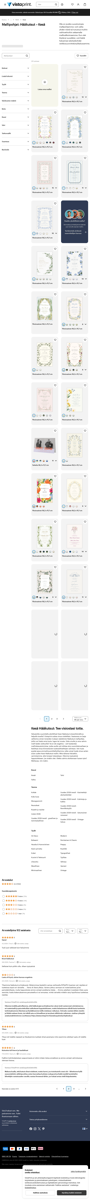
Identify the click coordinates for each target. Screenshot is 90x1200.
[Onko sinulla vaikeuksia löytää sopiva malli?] (74, 221)
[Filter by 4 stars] (3, 900)
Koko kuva (35, 797)
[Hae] (56, 4)
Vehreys (63, 862)
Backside (5, 150)
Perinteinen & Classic (68, 840)
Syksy (33, 780)
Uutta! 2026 (36, 814)
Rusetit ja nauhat (37, 810)
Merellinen (35, 866)
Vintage (63, 870)
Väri (3, 125)
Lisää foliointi (7, 76)
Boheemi (34, 840)
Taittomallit (6, 133)
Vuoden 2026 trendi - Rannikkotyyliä (68, 807)
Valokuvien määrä (9, 101)
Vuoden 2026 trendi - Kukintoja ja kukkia (73, 800)
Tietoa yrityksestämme (58, 1119)
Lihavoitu (34, 862)
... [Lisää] (11, 20)
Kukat (33, 853)
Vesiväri (63, 866)
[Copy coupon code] (59, 12)
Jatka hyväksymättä (78, 1171)
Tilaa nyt (75, 12)
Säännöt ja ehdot (44, 1156)
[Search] (60, 931)
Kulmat (4, 68)
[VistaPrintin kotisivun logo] (19, 4)
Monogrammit (36, 801)
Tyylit (4, 84)
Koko (4, 109)
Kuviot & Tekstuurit (38, 857)
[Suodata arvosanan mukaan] (69, 930)
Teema (4, 93)
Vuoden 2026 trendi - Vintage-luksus (72, 820)
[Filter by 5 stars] (3, 896)
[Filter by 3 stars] (3, 905)
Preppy (63, 844)
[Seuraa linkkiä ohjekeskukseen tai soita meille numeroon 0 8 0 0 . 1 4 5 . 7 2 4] (62, 4)
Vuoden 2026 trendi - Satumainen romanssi (73, 814)
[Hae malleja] (27, 56)
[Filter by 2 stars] (3, 909)
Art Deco (34, 836)
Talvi (62, 775)
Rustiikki (63, 849)
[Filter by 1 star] (3, 913)
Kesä (24, 20)
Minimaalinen (36, 870)
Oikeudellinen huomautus (60, 1156)
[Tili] (78, 4)
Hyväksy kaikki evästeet (72, 1193)
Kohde (33, 792)
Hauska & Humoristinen (40, 844)
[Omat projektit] (67, 4)
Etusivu (4, 20)
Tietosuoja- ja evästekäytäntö (28, 1156)
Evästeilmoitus (30, 1187)
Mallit (17, 20)
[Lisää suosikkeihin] (85, 67)
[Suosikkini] (72, 4)
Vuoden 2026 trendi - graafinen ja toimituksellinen (44, 819)
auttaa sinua (12, 1121)
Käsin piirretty (36, 849)
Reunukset (35, 805)
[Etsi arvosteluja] (48, 931)
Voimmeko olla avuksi (58, 1111)
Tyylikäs (63, 857)
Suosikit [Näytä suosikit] (81, 56)
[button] (40, 718)
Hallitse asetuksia (40, 1193)
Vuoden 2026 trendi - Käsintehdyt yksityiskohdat (73, 793)
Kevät (33, 775)
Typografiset (65, 853)
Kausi (4, 117)
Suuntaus (5, 141)
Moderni (63, 836)
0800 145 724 (6, 1156)
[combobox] (46, 4)
